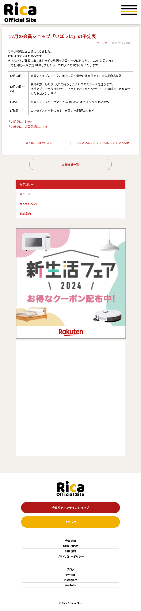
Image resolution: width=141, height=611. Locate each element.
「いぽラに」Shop (20, 121)
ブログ (70, 569)
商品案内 (25, 214)
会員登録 (70, 541)
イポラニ (70, 522)
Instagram (70, 580)
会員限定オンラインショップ (70, 508)
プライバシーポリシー (70, 556)
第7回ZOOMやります (38, 143)
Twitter (70, 574)
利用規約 (70, 551)
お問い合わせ (71, 546)
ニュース (102, 43)
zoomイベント (29, 204)
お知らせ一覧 (70, 164)
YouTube (70, 585)
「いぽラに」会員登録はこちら (28, 126)
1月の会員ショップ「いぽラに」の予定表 (103, 143)
